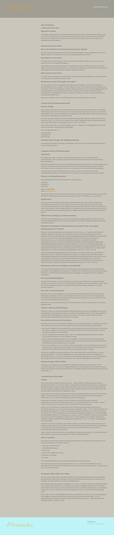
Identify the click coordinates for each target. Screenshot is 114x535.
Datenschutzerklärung (96, 524)
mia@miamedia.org (51, 191)
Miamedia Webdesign (100, 7)
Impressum (91, 521)
